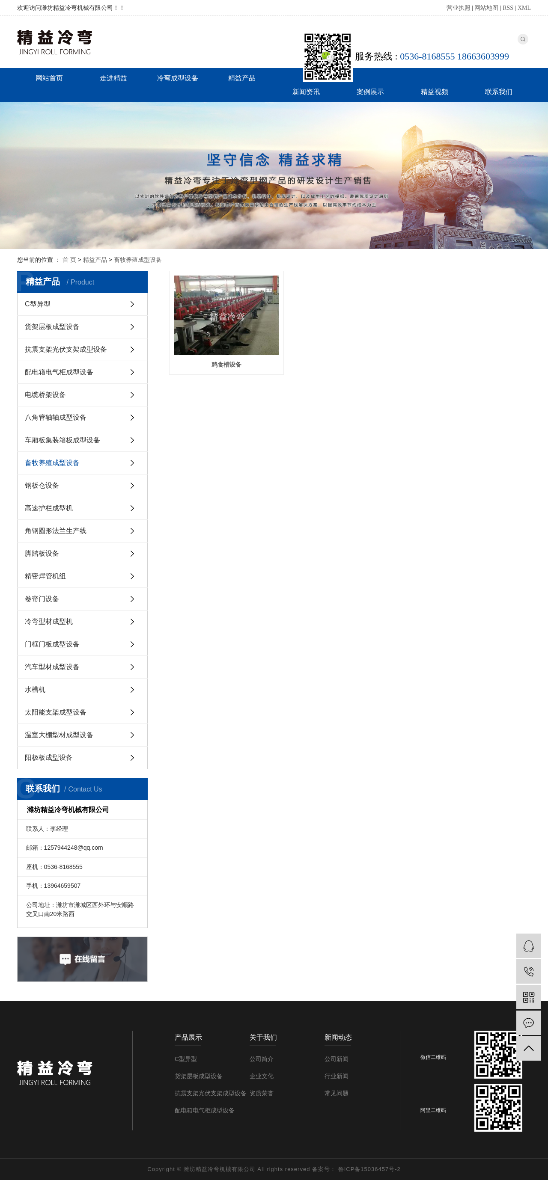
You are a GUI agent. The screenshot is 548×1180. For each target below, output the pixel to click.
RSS (508, 8)
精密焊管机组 (45, 576)
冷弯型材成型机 (49, 621)
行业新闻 (336, 1076)
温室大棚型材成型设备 (59, 734)
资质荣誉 (262, 1093)
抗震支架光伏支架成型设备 (66, 349)
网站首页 (49, 78)
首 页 (69, 259)
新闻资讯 (306, 91)
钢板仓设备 (42, 485)
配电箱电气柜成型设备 (59, 372)
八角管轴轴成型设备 (55, 417)
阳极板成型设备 (49, 757)
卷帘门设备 (42, 598)
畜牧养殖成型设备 (138, 259)
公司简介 (262, 1058)
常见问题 (336, 1093)
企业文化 (262, 1076)
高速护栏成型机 (49, 508)
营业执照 (459, 8)
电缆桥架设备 (45, 394)
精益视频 (434, 91)
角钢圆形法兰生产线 (55, 530)
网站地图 (486, 8)
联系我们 (498, 91)
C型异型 (38, 304)
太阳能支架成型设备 (55, 712)
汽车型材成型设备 (52, 666)
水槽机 (35, 689)
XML (524, 8)
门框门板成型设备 (52, 644)
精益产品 (242, 78)
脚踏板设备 (42, 553)
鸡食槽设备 (226, 363)
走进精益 (113, 78)
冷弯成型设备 (177, 78)
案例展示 (370, 91)
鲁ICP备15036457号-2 (369, 1169)
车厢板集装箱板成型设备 (62, 440)
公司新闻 (336, 1058)
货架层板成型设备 (52, 326)
